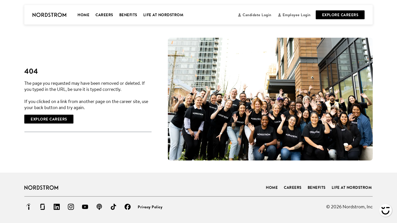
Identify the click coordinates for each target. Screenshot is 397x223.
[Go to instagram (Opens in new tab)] (71, 207)
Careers (293, 187)
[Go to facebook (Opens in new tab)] (128, 207)
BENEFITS (128, 14)
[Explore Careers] (48, 119)
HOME (83, 14)
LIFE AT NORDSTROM (163, 14)
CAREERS (104, 14)
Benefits (317, 187)
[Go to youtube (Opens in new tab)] (85, 207)
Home (272, 187)
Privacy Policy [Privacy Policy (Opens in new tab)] (150, 207)
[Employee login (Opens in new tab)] (294, 15)
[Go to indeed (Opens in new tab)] (28, 207)
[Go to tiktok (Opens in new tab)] (113, 207)
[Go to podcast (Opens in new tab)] (99, 207)
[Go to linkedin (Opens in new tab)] (57, 207)
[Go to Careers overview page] (49, 14)
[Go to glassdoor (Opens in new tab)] (42, 207)
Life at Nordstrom (352, 187)
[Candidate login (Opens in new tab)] (254, 15)
